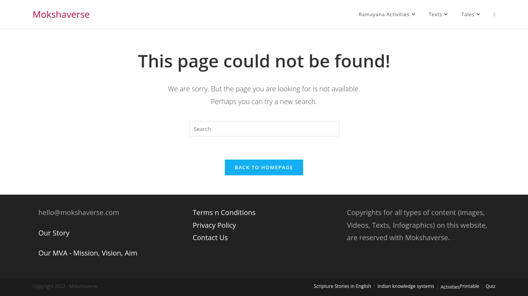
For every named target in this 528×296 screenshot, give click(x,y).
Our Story (54, 232)
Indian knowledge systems (406, 286)
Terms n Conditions (223, 212)
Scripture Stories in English (342, 286)
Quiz (490, 286)
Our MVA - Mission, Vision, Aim (88, 252)
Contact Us (210, 237)
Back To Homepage (264, 167)
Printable (469, 286)
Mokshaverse (61, 14)
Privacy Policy (214, 225)
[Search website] (494, 14)
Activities (450, 287)
